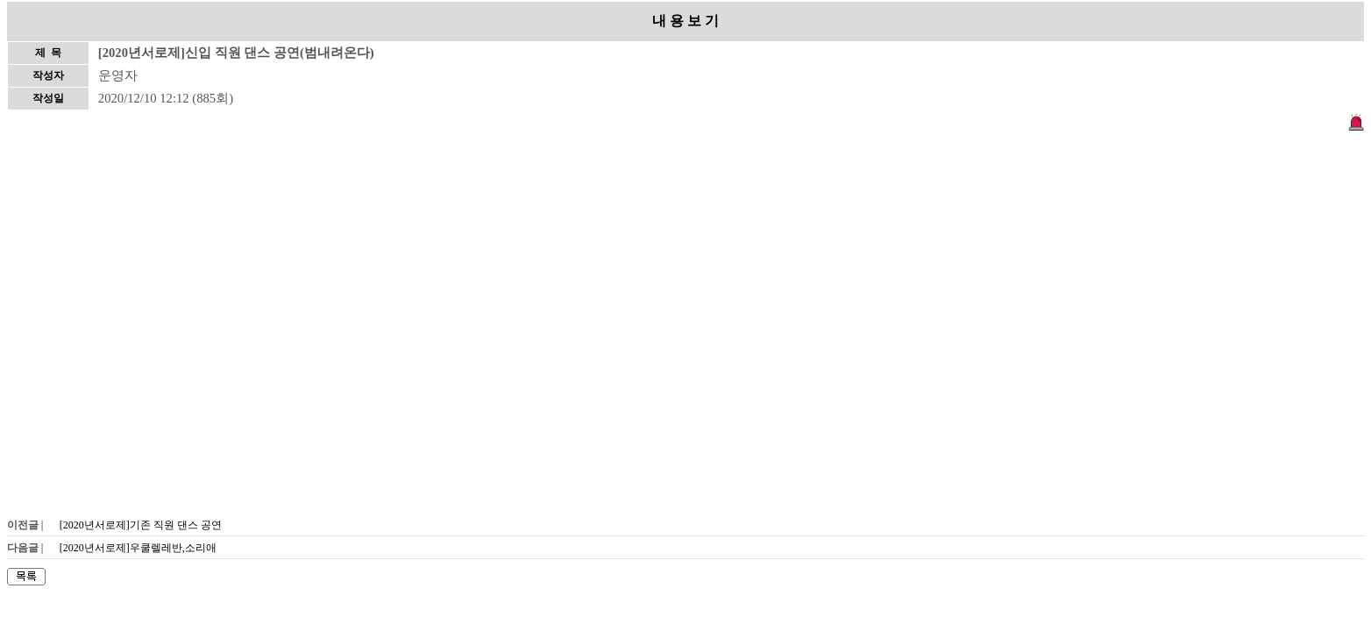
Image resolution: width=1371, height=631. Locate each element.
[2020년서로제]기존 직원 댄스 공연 (141, 525)
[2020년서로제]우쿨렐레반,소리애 (138, 548)
